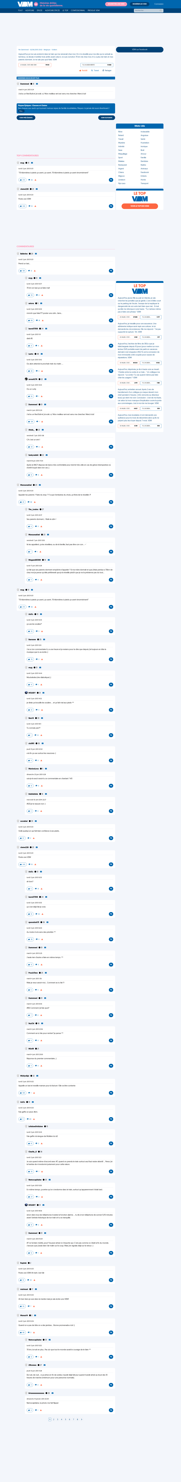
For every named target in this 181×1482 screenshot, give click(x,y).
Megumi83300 (35, 560)
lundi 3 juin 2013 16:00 (34, 928)
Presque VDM (94, 11)
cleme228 (24, 189)
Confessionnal (78, 11)
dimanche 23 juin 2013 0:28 (36, 774)
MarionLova (34, 769)
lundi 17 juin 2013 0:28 (34, 566)
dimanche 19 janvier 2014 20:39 (38, 1399)
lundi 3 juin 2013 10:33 (26, 1108)
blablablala (33, 794)
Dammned (24, 84)
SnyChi (32, 1024)
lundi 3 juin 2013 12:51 (34, 645)
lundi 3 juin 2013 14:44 (34, 673)
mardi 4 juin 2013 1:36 (34, 979)
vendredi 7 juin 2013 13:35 (36, 540)
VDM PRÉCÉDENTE (26, 118)
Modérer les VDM (140, 4)
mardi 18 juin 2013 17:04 (35, 461)
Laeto (31, 354)
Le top (65, 11)
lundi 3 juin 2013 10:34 (34, 620)
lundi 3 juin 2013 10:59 (34, 309)
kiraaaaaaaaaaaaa (37, 1393)
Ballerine (24, 254)
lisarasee (32, 640)
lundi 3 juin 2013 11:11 (34, 334)
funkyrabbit (34, 455)
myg (22, 163)
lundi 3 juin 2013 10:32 (26, 1082)
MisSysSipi (24, 1076)
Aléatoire (29, 11)
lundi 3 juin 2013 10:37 (34, 284)
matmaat (24, 1289)
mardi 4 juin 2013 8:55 (34, 1004)
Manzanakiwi (26, 485)
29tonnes (33, 1365)
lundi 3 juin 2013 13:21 (34, 1157)
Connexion (158, 4)
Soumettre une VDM (116, 4)
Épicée (39, 11)
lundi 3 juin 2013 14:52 (34, 699)
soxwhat (24, 821)
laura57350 (33, 329)
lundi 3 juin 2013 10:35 (34, 877)
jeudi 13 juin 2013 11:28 (34, 1371)
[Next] (81, 1419)
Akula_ (32, 430)
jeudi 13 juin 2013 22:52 (34, 749)
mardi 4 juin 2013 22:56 (35, 1029)
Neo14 (31, 718)
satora (31, 303)
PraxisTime (33, 973)
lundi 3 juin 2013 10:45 (34, 1132)
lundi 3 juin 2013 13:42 (34, 360)
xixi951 (32, 744)
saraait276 (33, 379)
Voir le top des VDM (140, 206)
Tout (20, 11)
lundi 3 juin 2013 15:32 (34, 1346)
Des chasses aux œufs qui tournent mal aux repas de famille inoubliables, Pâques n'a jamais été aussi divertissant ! (63, 109)
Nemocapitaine (35, 1180)
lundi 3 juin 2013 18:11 (34, 724)
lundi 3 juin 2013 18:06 (34, 1211)
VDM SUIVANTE (106, 118)
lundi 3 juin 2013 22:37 (34, 515)
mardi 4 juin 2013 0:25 (34, 953)
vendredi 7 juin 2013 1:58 (35, 436)
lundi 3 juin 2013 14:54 (34, 385)
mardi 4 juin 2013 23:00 (35, 1054)
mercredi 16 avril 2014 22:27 (36, 800)
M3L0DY (32, 693)
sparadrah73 (34, 922)
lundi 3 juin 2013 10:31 (25, 169)
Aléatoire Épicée (52, 11)
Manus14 (24, 1316)
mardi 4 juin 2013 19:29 (35, 1239)
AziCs (31, 614)
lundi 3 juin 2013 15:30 (34, 1186)
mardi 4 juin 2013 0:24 (26, 90)
